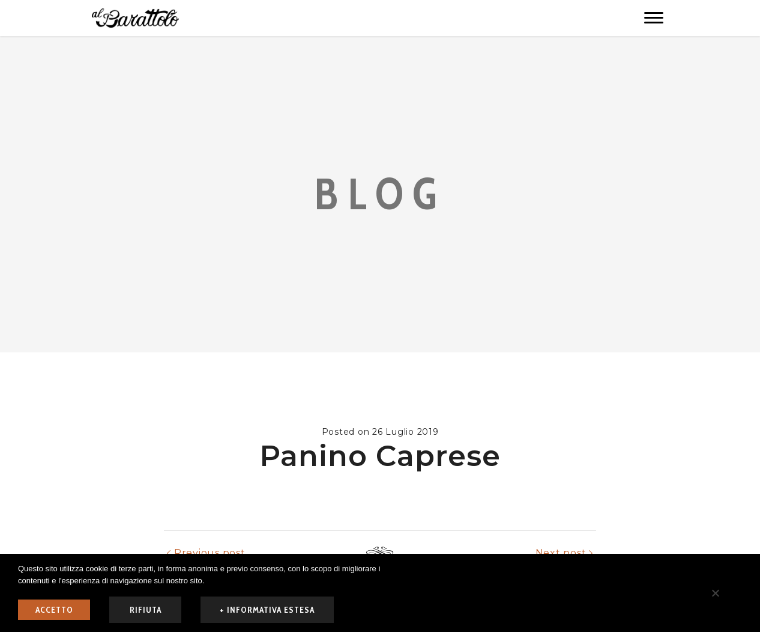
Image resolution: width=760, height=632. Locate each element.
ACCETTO (54, 609)
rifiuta (145, 609)
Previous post (210, 553)
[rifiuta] (715, 593)
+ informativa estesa (267, 609)
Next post (561, 553)
